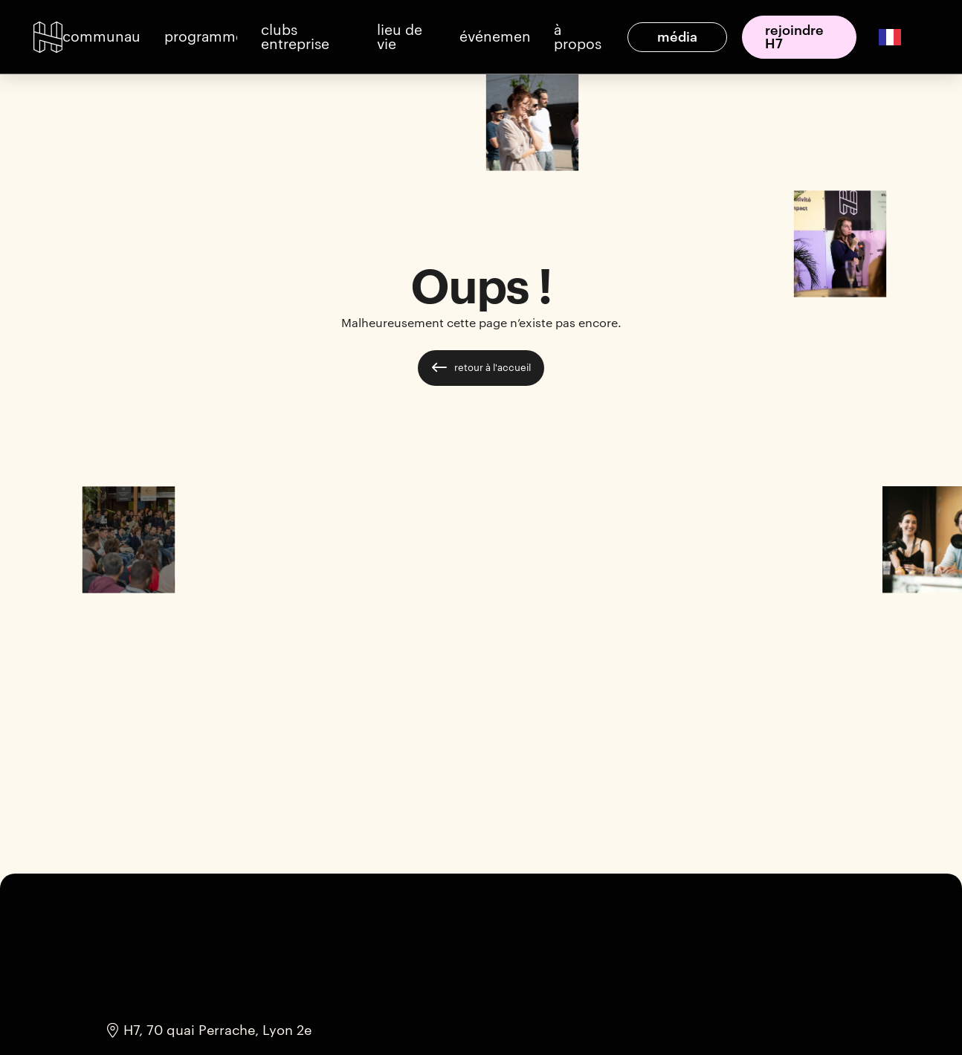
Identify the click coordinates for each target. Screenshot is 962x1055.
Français (914, 36)
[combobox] (902, 37)
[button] (101, 37)
